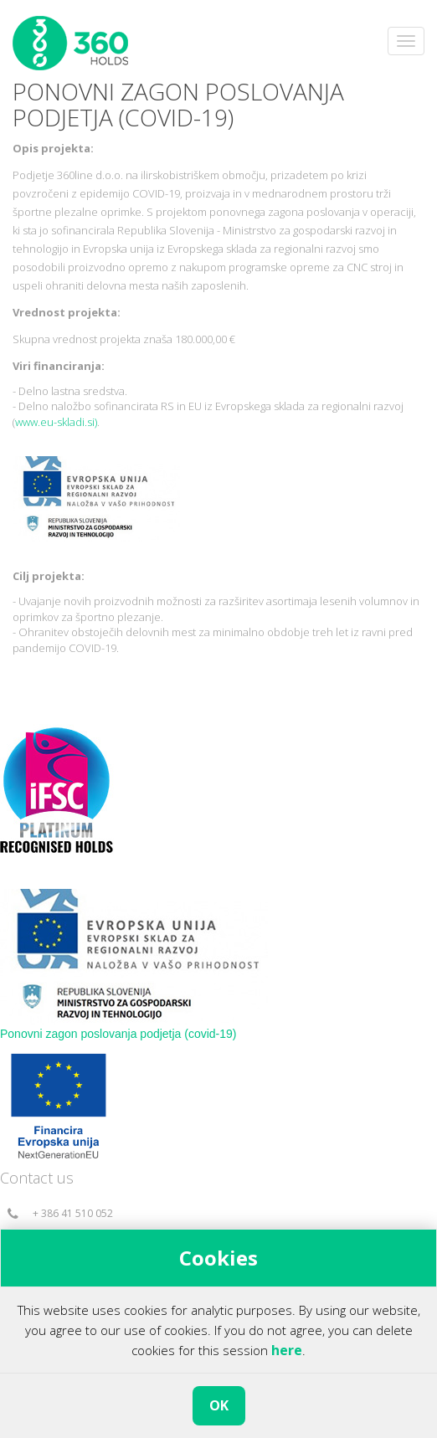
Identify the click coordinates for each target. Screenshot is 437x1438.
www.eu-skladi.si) (56, 421)
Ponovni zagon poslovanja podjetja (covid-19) (118, 1033)
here (286, 1350)
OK (219, 1405)
